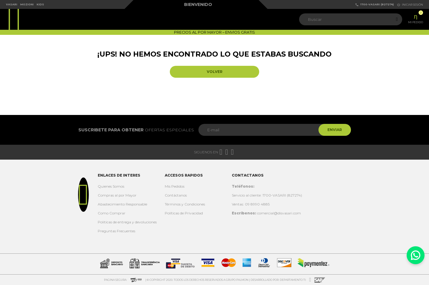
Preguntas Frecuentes (116, 231)
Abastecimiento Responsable (122, 204)
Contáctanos (176, 195)
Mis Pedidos (174, 186)
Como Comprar (111, 213)
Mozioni (27, 4)
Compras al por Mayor (117, 195)
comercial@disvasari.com (266, 213)
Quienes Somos (111, 186)
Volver (215, 71)
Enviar (334, 129)
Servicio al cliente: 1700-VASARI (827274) (267, 195)
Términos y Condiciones (185, 204)
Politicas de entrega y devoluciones (127, 222)
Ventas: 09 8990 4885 (251, 204)
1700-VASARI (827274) (374, 5)
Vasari (11, 4)
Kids (40, 4)
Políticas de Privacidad (184, 213)
